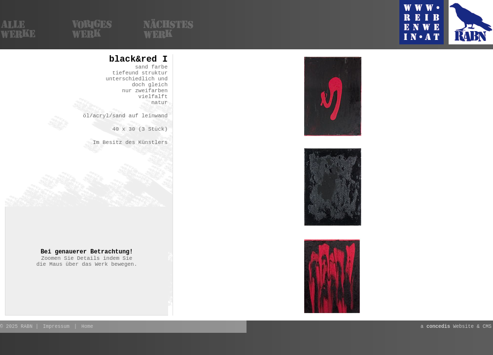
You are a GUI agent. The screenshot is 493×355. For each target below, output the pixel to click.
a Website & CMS (456, 326)
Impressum (56, 326)
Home (87, 326)
